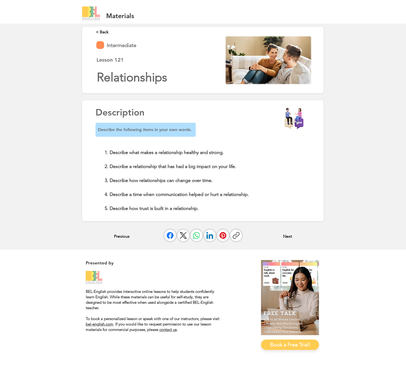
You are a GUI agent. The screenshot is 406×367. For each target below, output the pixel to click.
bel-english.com (99, 324)
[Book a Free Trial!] (290, 345)
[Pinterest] (223, 235)
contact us (168, 329)
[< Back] (113, 32)
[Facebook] (170, 235)
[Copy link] (236, 235)
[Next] (279, 236)
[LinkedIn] (210, 235)
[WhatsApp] (196, 235)
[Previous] (131, 236)
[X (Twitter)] (183, 235)
